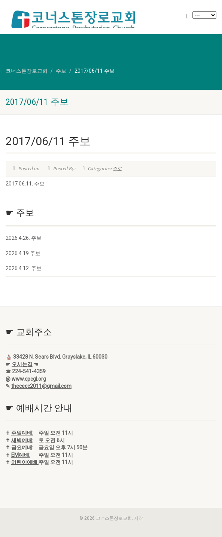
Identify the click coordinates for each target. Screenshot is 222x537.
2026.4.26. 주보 (24, 238)
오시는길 (22, 364)
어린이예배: (25, 462)
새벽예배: (22, 440)
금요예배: (22, 447)
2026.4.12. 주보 (24, 268)
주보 (117, 169)
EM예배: (20, 455)
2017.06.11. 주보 (25, 184)
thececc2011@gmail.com (41, 386)
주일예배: (22, 433)
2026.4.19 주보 (23, 253)
